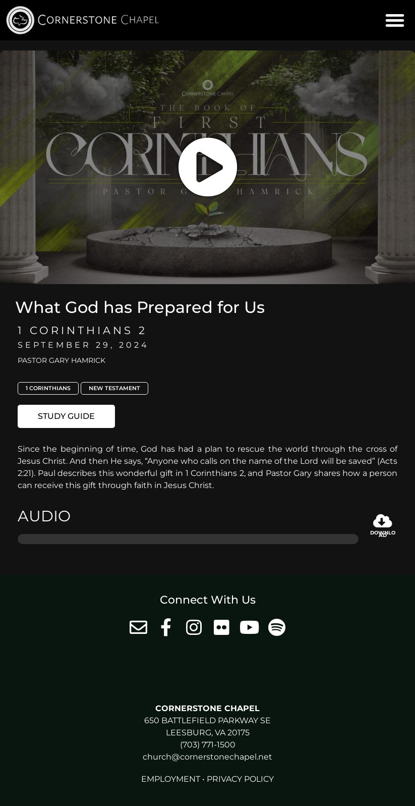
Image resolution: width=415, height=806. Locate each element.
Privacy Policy (240, 779)
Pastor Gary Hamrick (61, 360)
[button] (395, 20)
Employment (170, 779)
